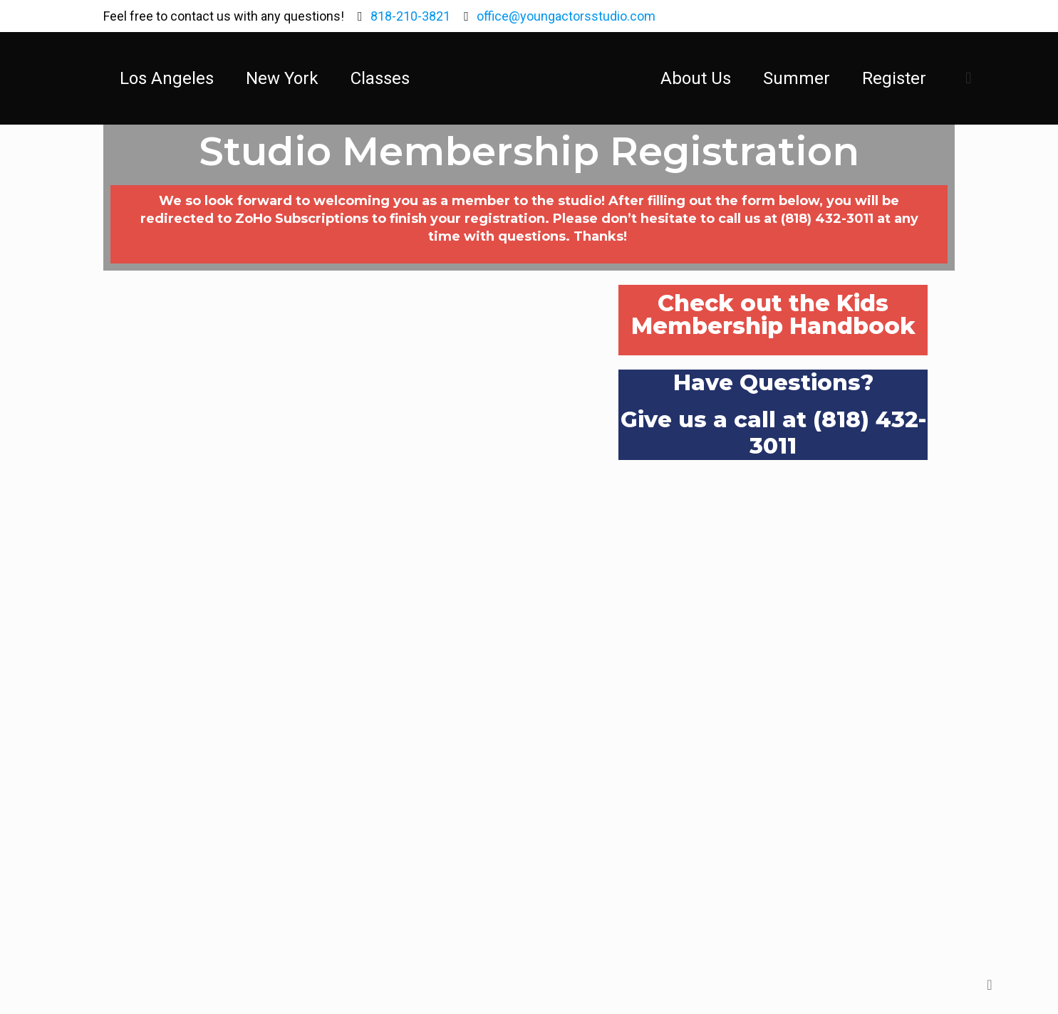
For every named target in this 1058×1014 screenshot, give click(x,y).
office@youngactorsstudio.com (566, 16)
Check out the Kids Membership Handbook (773, 314)
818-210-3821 (410, 16)
